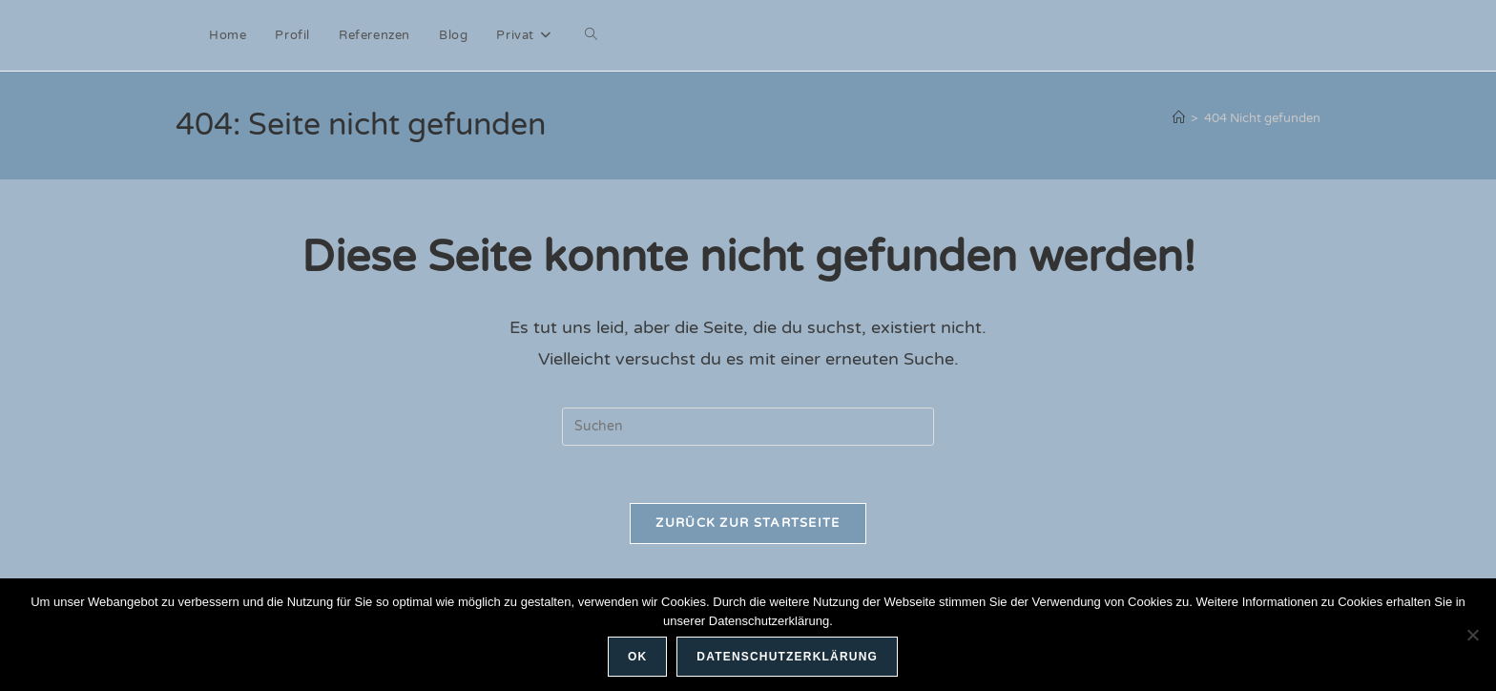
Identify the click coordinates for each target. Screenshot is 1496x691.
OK (637, 656)
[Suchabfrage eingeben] (748, 427)
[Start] (1179, 118)
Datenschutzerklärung (787, 656)
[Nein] (1472, 634)
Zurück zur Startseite (747, 523)
